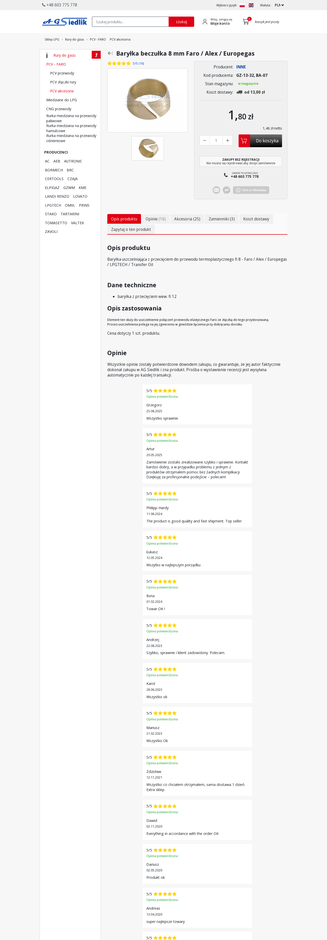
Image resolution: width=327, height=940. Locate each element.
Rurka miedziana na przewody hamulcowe (71, 142)
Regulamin (221, 882)
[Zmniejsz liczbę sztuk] (205, 154)
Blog (217, 897)
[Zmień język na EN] (251, 5)
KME (82, 201)
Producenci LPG (138, 842)
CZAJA (72, 192)
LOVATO (80, 210)
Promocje (178, 856)
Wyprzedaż (179, 861)
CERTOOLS (54, 192)
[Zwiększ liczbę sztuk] (228, 154)
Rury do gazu (64, 69)
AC (47, 175)
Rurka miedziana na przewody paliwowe (71, 132)
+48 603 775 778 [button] (59, 5)
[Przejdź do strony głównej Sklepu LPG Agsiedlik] (64, 22)
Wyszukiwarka (181, 847)
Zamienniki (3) (222, 234)
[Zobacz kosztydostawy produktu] (251, 106)
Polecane (177, 866)
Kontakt (219, 877)
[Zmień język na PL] (242, 5)
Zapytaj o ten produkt (131, 244)
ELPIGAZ (52, 201)
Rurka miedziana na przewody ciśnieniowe (71, 152)
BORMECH (54, 183)
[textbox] (130, 22)
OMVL (70, 219)
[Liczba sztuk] (216, 154)
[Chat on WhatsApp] (251, 206)
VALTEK (77, 236)
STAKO (51, 227)
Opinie (156, 234)
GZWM (69, 201)
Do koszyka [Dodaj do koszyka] (267, 155)
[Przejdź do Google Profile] (172, 910)
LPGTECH (53, 219)
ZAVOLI (51, 245)
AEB (56, 175)
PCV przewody (62, 87)
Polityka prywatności (229, 892)
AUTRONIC (73, 175)
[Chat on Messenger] (226, 206)
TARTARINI (70, 227)
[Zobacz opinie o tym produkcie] (130, 77)
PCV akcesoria (62, 104)
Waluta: (265, 5)
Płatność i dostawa (184, 842)
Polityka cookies (226, 887)
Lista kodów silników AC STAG (144, 858)
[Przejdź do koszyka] (247, 22)
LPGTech (133, 851)
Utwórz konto (224, 847)
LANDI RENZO (57, 210)
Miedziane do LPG (61, 113)
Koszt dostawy (256, 234)
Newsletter (179, 851)
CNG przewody (58, 122)
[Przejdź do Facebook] (139, 910)
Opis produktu (124, 234)
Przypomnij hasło (226, 851)
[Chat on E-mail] (216, 206)
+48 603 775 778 (62, 874)
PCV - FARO (56, 78)
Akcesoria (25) (187, 234)
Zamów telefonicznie (245, 190)
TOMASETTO (56, 236)
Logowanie (222, 842)
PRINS (84, 219)
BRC (70, 183)
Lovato (132, 847)
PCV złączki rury (63, 95)
